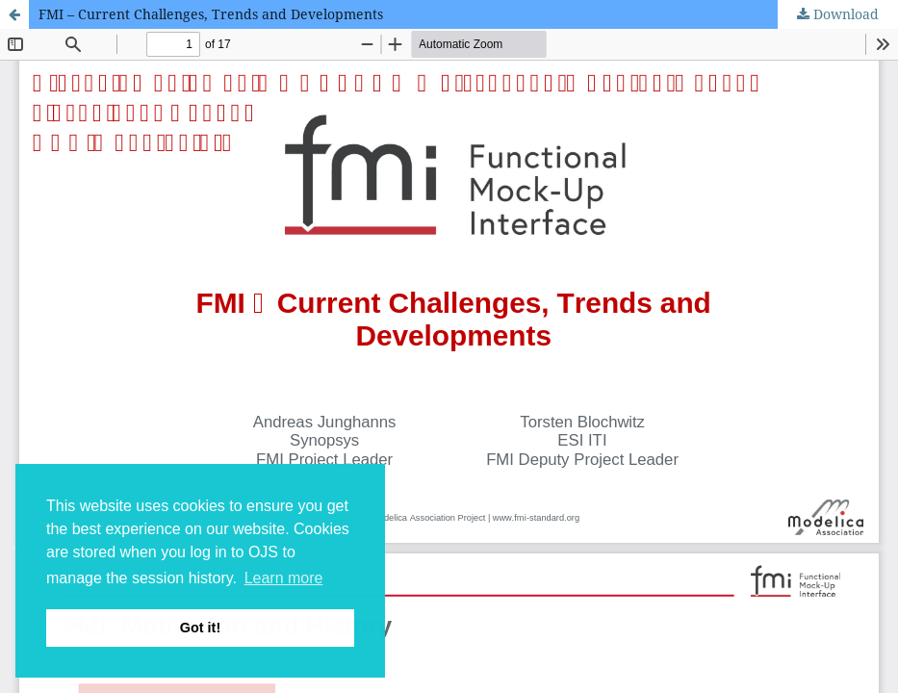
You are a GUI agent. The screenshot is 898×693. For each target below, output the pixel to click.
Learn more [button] (283, 578)
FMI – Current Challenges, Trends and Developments (210, 14)
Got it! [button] (200, 627)
